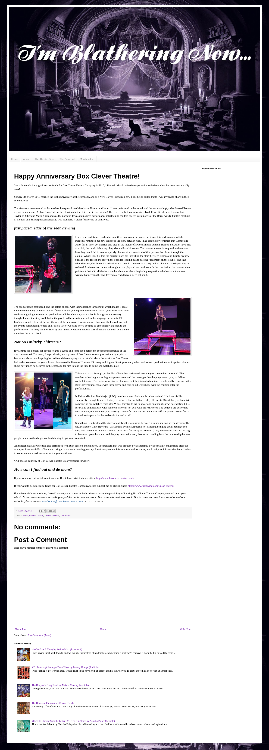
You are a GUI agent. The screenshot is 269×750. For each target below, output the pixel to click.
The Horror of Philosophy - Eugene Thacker (53, 703)
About (26, 159)
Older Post (185, 629)
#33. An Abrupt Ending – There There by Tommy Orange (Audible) (65, 667)
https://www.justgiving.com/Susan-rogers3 (151, 485)
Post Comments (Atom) (39, 635)
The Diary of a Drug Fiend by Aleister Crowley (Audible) (60, 685)
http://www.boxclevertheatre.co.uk (115, 478)
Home (14, 159)
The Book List (67, 159)
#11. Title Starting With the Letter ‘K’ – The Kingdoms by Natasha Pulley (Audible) (73, 721)
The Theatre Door (44, 159)
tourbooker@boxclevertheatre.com (62, 501)
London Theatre (36, 515)
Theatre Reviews (51, 515)
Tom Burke (65, 515)
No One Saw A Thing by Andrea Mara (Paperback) (57, 649)
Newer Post (20, 629)
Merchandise (87, 159)
